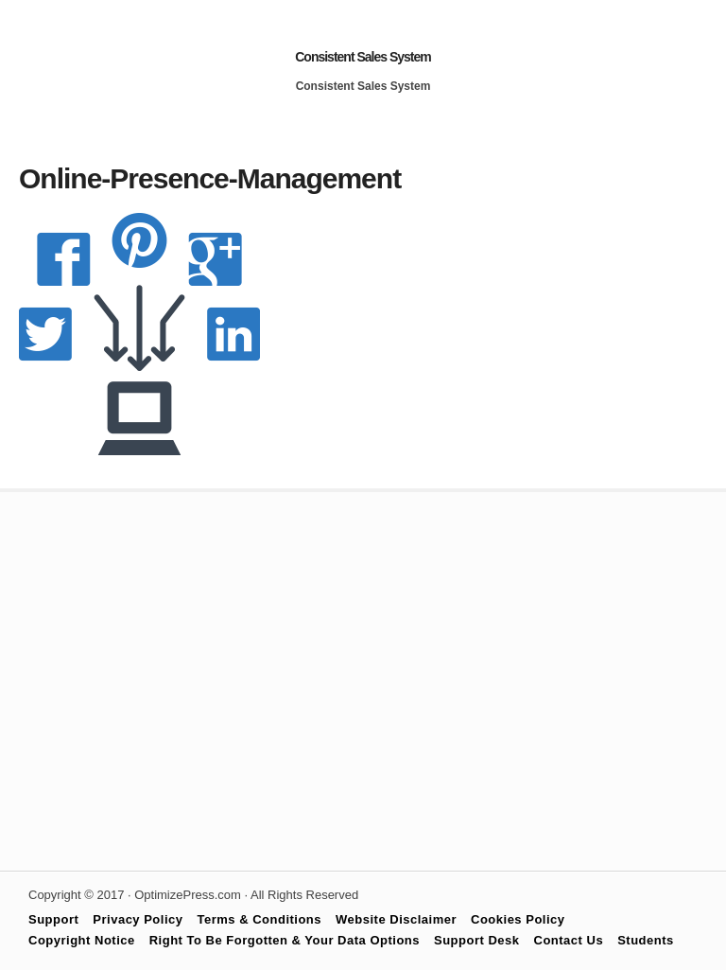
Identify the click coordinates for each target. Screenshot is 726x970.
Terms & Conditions (260, 919)
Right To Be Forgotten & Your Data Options (284, 940)
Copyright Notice (81, 940)
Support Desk (477, 940)
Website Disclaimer (396, 919)
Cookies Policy (517, 919)
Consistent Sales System (363, 56)
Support (53, 919)
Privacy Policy (137, 919)
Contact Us (569, 940)
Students (645, 940)
